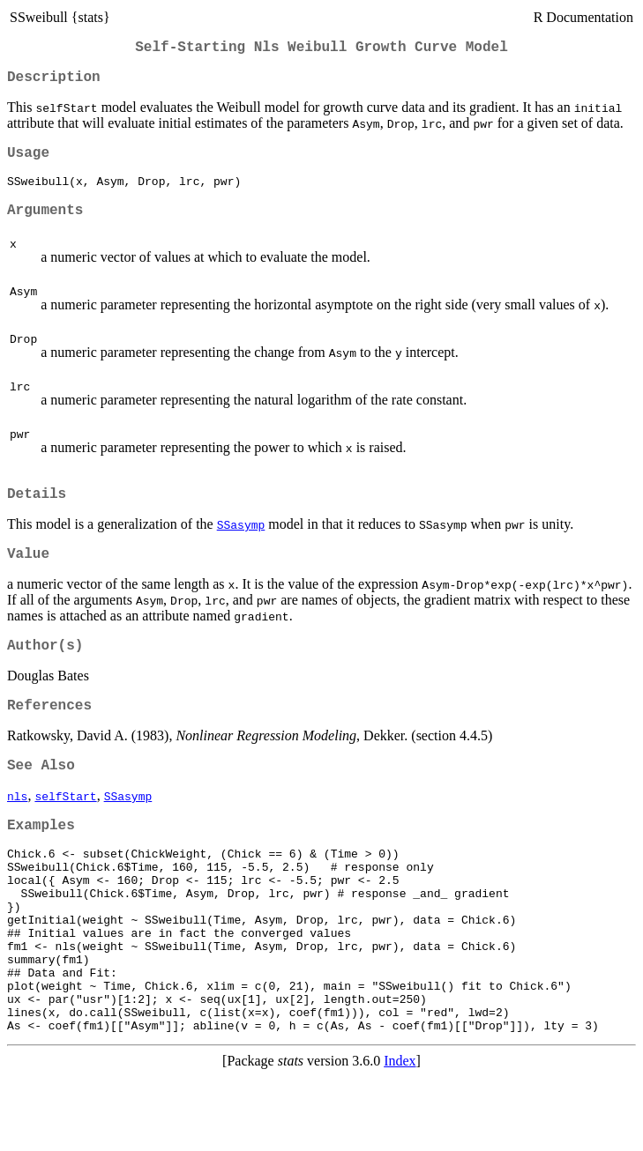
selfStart (65, 830)
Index (399, 1135)
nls (17, 830)
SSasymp (241, 545)
